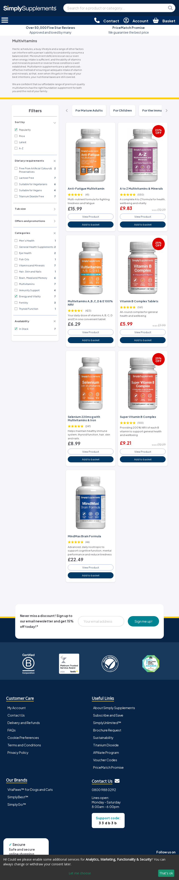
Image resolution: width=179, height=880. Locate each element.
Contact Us (16, 715)
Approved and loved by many (50, 30)
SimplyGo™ (16, 804)
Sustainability (103, 738)
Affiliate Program (106, 752)
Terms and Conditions (24, 745)
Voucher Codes (105, 760)
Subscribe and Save (108, 715)
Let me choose (80, 873)
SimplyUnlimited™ (107, 723)
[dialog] (89, 867)
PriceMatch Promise (108, 767)
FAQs (11, 730)
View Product (90, 216)
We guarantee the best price (128, 30)
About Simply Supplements (114, 708)
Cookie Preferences (23, 738)
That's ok (166, 873)
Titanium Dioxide (106, 745)
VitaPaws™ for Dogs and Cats (30, 789)
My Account (16, 708)
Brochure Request (107, 730)
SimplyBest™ (17, 797)
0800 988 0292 (104, 789)
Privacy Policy (18, 752)
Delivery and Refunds (23, 723)
